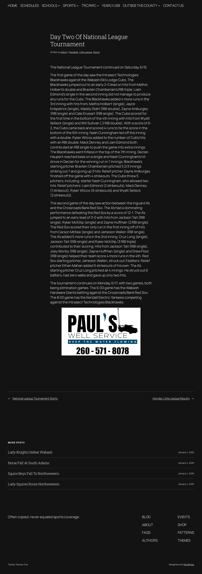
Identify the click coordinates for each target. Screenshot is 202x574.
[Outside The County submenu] (159, 6)
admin (64, 52)
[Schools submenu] (59, 6)
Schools (49, 5)
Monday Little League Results (171, 398)
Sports (69, 5)
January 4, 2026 (186, 452)
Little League (85, 52)
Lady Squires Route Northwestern (33, 484)
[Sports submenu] (78, 6)
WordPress (188, 564)
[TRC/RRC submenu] (98, 6)
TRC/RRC (89, 5)
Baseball (74, 52)
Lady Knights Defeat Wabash (30, 452)
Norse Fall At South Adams (28, 463)
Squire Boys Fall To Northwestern (33, 473)
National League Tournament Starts (35, 398)
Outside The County (140, 5)
